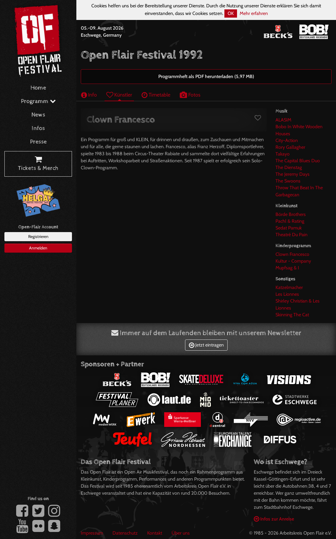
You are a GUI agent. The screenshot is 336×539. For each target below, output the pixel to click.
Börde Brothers (290, 214)
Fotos (190, 95)
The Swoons (287, 181)
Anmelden (38, 248)
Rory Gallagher (290, 147)
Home (38, 88)
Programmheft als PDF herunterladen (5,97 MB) (206, 76)
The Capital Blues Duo (297, 160)
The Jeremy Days (292, 174)
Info (89, 95)
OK (231, 13)
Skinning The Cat (292, 314)
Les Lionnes (287, 294)
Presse (38, 141)
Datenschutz (125, 533)
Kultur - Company (293, 261)
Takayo (282, 154)
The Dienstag (288, 167)
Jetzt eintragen (206, 345)
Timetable (156, 95)
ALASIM (283, 120)
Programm (38, 101)
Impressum (92, 533)
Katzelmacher (289, 287)
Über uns (181, 533)
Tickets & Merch (38, 164)
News (38, 114)
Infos (38, 128)
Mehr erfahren (254, 13)
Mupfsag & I (287, 268)
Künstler (119, 95)
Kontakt (154, 533)
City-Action (286, 140)
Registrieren (38, 236)
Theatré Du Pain (291, 234)
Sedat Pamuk (288, 228)
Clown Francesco (292, 254)
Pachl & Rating (289, 221)
